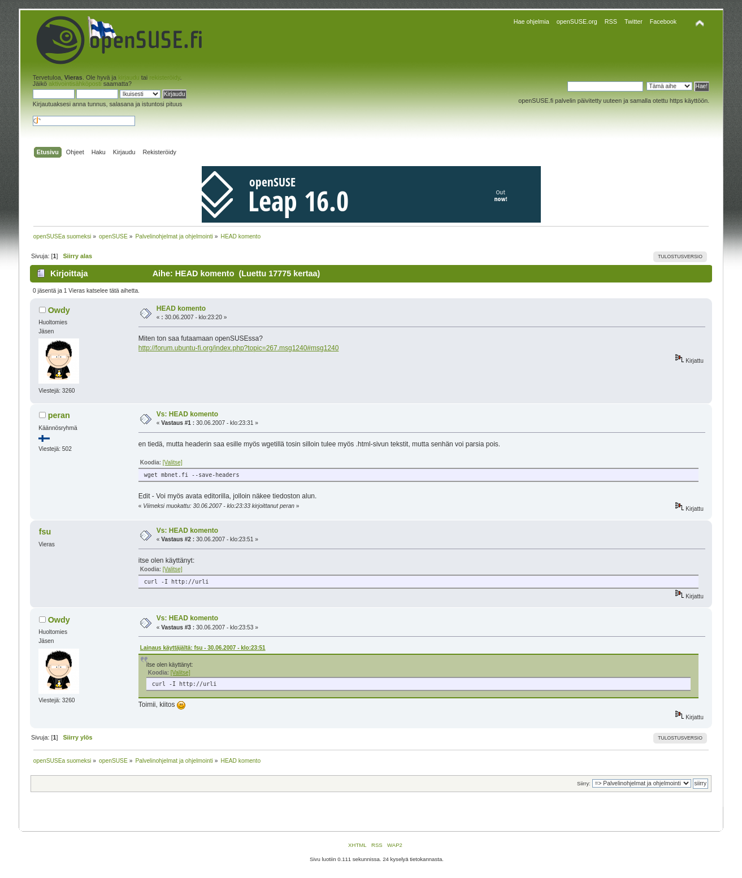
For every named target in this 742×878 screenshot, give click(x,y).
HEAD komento (181, 308)
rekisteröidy (164, 77)
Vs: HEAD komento (187, 414)
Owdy (59, 310)
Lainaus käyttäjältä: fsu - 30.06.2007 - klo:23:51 (203, 648)
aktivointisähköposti (75, 83)
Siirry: (583, 783)
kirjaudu (129, 77)
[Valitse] (173, 462)
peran (59, 415)
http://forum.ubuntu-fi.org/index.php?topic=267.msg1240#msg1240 (238, 348)
